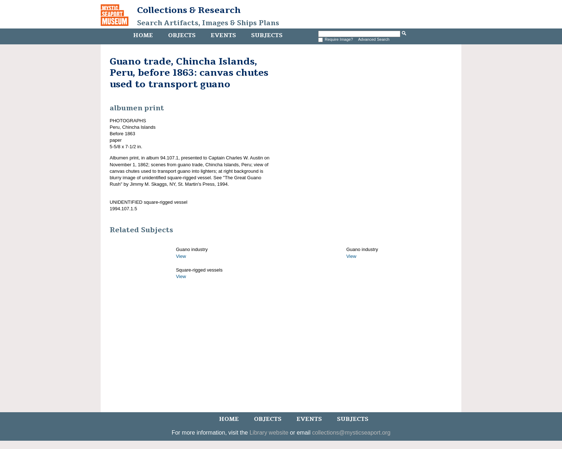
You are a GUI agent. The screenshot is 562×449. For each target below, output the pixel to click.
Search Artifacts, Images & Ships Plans (208, 23)
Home (143, 35)
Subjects (266, 35)
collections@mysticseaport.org (351, 433)
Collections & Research (189, 10)
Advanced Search (374, 39)
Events (223, 35)
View (181, 256)
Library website (269, 433)
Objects (182, 35)
